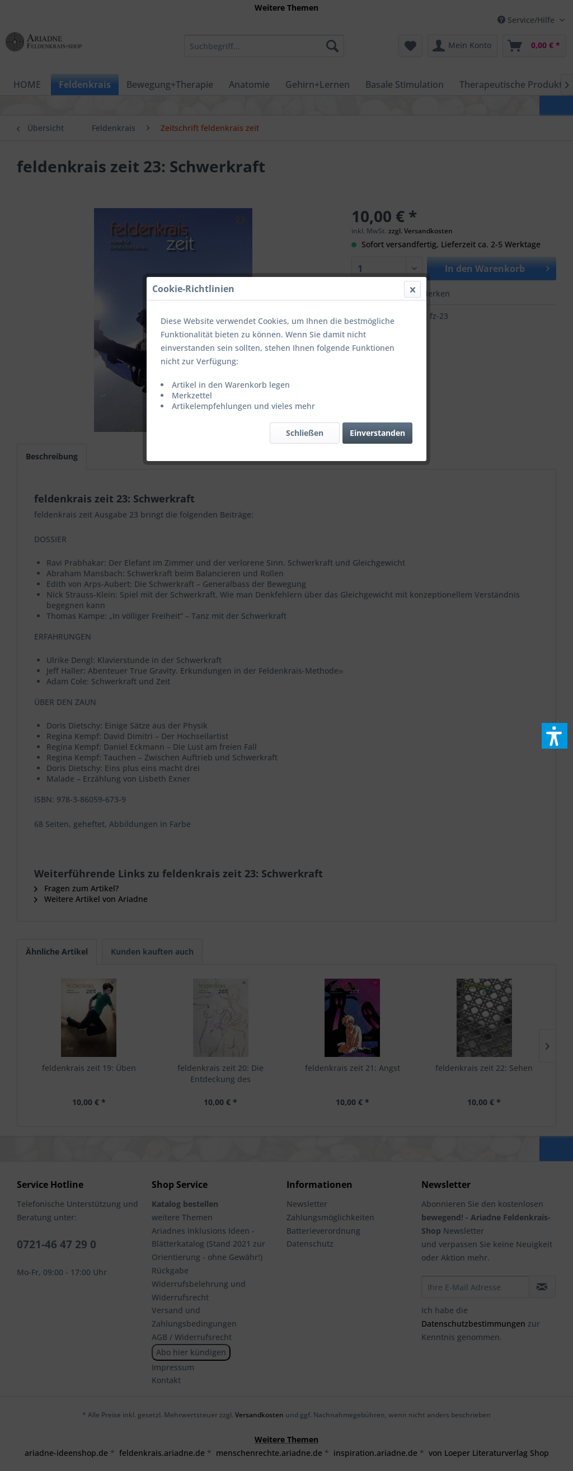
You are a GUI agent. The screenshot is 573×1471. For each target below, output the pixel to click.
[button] (554, 736)
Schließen (304, 265)
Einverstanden (377, 265)
